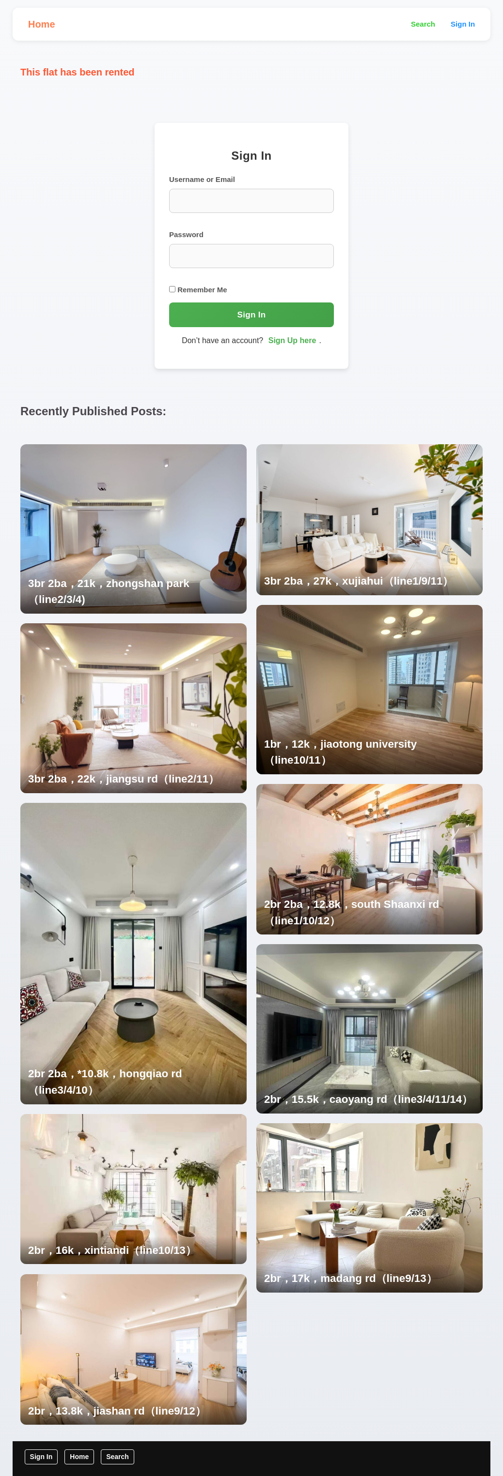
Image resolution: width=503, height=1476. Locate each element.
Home (41, 24)
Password (186, 234)
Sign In (463, 24)
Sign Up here (292, 340)
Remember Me (198, 290)
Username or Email (202, 179)
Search (423, 24)
